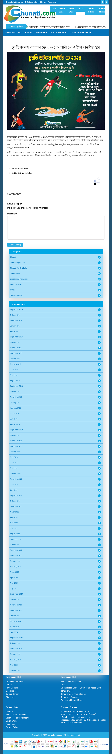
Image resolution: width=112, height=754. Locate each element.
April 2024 (14, 632)
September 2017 (16, 337)
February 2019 (15, 408)
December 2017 (16, 353)
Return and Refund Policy (72, 700)
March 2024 (14, 627)
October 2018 (15, 392)
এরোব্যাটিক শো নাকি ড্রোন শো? (96, 27)
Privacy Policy (12, 727)
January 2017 (15, 326)
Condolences (11, 691)
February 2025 (15, 660)
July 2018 (13, 375)
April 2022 (14, 517)
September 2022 (16, 539)
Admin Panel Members (16, 715)
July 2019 (13, 419)
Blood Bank (41, 32)
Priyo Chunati (12, 688)
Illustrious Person (59, 32)
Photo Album (75, 39)
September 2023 (16, 594)
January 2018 (15, 359)
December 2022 (16, 556)
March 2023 (14, 572)
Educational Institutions (19, 279)
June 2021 (14, 485)
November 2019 (16, 441)
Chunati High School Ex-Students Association (81, 688)
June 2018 (14, 370)
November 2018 (16, 397)
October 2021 (15, 501)
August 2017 (15, 331)
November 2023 (16, 605)
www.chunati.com (55, 735)
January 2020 (15, 452)
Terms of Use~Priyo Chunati (73, 694)
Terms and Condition (70, 697)
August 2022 (15, 534)
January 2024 (15, 616)
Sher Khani (39, 39)
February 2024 (15, 621)
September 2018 (16, 386)
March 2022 (14, 512)
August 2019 (15, 424)
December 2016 (16, 320)
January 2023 (15, 561)
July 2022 (13, 528)
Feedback (10, 724)
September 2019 (16, 430)
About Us (10, 697)
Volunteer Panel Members (17, 718)
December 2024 (16, 649)
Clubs (63, 685)
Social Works (11, 721)
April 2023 (14, 578)
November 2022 (16, 550)
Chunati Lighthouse (17, 263)
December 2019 (16, 446)
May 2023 (14, 583)
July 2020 (13, 468)
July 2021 (13, 490)
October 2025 (15, 671)
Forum (9, 685)
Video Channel (92, 39)
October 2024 (15, 643)
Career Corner (12, 694)
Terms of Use (67, 691)
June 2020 (14, 463)
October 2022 (15, 545)
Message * (12, 214)
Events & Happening (82, 32)
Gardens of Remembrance (17, 39)
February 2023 (15, 567)
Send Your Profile (56, 39)
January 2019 (15, 403)
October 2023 (15, 599)
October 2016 (15, 315)
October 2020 (15, 474)
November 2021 (16, 506)
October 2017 (15, 342)
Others (12, 290)
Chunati (13, 257)
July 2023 (13, 588)
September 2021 (16, 495)
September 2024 (16, 638)
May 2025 (14, 665)
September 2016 (16, 310)
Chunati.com (15, 273)
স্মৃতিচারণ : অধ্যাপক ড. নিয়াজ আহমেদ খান (54, 27)
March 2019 (14, 413)
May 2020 (14, 457)
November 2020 (16, 479)
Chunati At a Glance (15, 682)
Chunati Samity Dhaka (18, 268)
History (28, 32)
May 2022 (14, 523)
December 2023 (16, 610)
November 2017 (16, 348)
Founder (9, 712)
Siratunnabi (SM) (13, 32)
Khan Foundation (16, 284)
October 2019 (15, 435)
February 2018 (15, 364)
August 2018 (15, 381)
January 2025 (15, 654)
